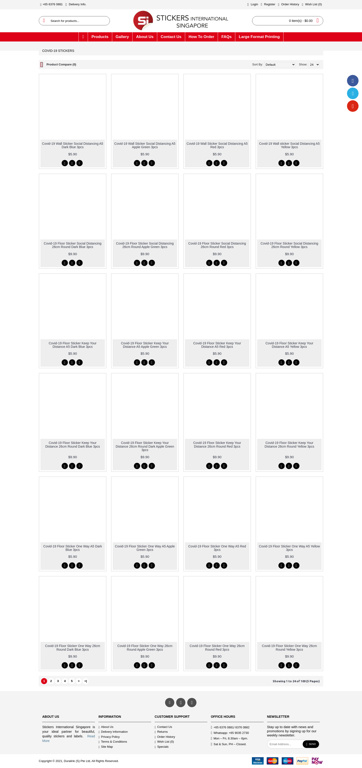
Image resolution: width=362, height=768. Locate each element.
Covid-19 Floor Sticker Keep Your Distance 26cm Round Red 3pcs (217, 444)
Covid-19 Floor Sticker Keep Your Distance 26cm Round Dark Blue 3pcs (72, 444)
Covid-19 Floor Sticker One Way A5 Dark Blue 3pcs (72, 548)
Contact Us (163, 727)
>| (85, 681)
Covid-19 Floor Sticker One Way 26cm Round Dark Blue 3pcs (72, 647)
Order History (165, 737)
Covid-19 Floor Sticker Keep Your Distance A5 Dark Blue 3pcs (73, 345)
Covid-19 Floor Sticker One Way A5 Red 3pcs (217, 548)
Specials (162, 747)
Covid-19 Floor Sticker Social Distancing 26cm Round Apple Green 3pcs (145, 245)
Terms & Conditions (112, 742)
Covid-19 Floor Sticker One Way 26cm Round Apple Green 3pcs (144, 647)
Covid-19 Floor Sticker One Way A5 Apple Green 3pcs (145, 548)
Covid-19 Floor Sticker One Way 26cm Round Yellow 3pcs (289, 647)
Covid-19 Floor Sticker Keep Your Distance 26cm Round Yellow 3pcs (289, 444)
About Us (105, 727)
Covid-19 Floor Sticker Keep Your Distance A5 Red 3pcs (217, 345)
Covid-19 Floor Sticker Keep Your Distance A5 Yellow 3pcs (289, 345)
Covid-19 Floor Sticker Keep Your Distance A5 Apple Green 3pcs (145, 345)
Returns (161, 732)
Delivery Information (113, 732)
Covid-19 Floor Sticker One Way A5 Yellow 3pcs (289, 548)
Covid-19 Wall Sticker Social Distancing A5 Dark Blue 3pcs (72, 145)
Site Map (105, 747)
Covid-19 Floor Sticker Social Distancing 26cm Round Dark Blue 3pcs (73, 245)
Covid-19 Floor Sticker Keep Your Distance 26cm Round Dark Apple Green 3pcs (145, 446)
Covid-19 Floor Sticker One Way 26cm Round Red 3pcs (217, 647)
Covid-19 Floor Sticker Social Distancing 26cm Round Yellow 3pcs (289, 245)
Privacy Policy (109, 737)
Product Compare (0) (61, 64)
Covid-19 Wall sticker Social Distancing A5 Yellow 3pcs (289, 145)
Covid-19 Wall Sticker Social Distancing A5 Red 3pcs (217, 145)
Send (311, 744)
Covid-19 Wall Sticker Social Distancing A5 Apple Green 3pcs (144, 145)
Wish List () (164, 742)
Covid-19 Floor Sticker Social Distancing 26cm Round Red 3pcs (217, 245)
